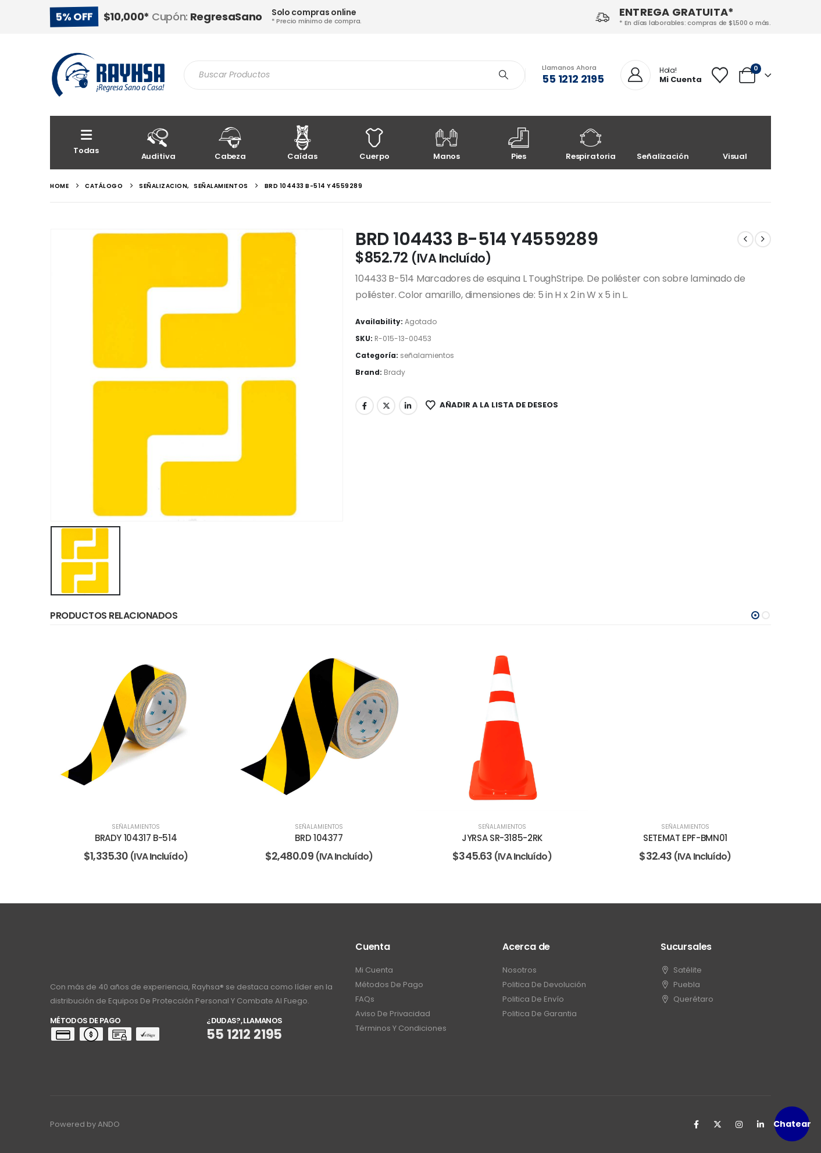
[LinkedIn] (760, 1124)
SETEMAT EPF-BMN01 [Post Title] (685, 838)
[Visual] (735, 142)
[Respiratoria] (591, 142)
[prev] (745, 239)
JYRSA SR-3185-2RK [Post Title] (502, 838)
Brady (394, 372)
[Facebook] (696, 1124)
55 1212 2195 (573, 79)
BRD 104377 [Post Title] (318, 838)
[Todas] (86, 142)
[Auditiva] (158, 142)
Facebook (364, 405)
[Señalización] (663, 142)
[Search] (503, 75)
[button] (755, 615)
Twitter (386, 405)
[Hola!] (661, 75)
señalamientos (427, 355)
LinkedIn (408, 405)
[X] (717, 1124)
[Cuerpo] (374, 142)
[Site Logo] (108, 74)
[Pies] (519, 142)
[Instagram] (739, 1124)
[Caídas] (302, 142)
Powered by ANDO (85, 1124)
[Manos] (446, 142)
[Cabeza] (230, 142)
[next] (763, 239)
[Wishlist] (720, 75)
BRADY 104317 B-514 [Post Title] (136, 838)
